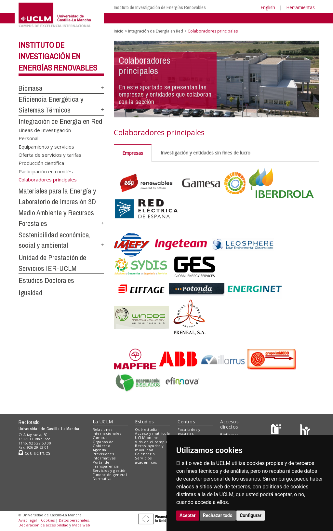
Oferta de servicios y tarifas (50, 155)
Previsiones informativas (104, 455)
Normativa (102, 478)
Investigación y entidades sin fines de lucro (205, 153)
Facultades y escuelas (189, 431)
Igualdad (30, 293)
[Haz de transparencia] (277, 431)
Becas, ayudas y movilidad (149, 447)
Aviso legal (28, 520)
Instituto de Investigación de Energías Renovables (160, 7)
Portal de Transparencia (106, 464)
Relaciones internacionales (107, 431)
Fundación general (110, 474)
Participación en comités (46, 171)
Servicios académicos (146, 460)
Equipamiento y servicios (46, 146)
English (267, 7)
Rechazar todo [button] (218, 515)
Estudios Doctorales (46, 280)
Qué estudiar (147, 429)
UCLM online (146, 437)
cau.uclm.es (34, 453)
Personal (28, 138)
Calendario (145, 453)
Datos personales (74, 520)
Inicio (119, 31)
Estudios (144, 421)
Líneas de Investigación (45, 129)
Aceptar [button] (188, 515)
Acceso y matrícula (152, 433)
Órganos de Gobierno (103, 443)
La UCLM (103, 421)
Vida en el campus (152, 441)
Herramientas (300, 7)
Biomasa (31, 88)
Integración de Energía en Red (60, 121)
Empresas (132, 153)
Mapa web (81, 525)
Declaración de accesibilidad (43, 525)
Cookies (48, 520)
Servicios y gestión (110, 470)
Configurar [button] (250, 515)
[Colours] (305, 431)
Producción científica (41, 163)
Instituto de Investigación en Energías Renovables (58, 56)
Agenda (99, 449)
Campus (100, 437)
